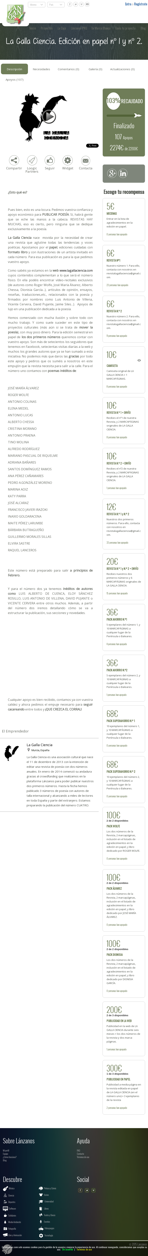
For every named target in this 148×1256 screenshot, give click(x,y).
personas (112, 234)
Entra (128, 4)
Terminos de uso (84, 1249)
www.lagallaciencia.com (76, 270)
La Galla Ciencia (39, 744)
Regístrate (140, 4)
